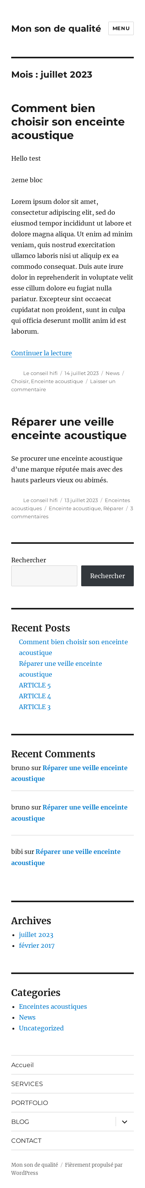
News (112, 373)
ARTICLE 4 (35, 696)
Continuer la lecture (41, 353)
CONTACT (26, 1140)
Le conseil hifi (40, 373)
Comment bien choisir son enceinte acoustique (68, 122)
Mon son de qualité (56, 28)
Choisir (20, 381)
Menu (121, 28)
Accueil (22, 1065)
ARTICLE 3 (35, 707)
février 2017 (37, 945)
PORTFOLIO (29, 1103)
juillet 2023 (36, 935)
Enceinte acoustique (57, 381)
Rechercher (28, 560)
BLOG (20, 1121)
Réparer (113, 508)
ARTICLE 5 (35, 685)
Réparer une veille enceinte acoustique (69, 428)
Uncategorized (41, 1028)
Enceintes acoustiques (53, 1006)
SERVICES (27, 1084)
